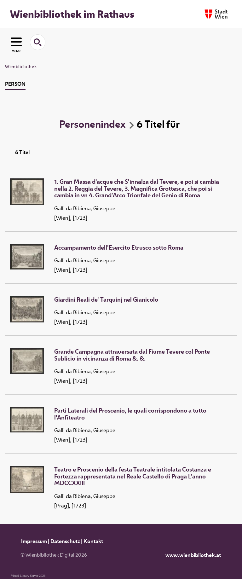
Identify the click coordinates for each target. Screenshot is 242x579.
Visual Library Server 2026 (28, 575)
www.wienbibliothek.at (193, 555)
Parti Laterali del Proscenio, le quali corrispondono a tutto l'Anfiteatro (130, 414)
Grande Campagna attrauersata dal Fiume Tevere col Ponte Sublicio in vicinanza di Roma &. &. (132, 355)
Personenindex (92, 123)
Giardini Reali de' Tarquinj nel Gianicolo (106, 299)
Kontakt (93, 541)
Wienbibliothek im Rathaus (72, 13)
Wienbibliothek (21, 66)
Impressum (34, 541)
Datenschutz (65, 541)
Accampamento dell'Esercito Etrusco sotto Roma (118, 247)
